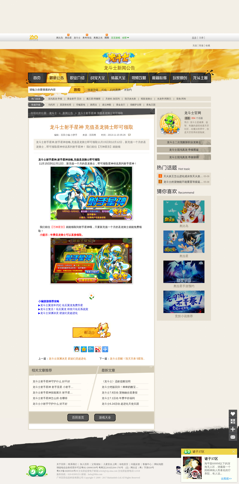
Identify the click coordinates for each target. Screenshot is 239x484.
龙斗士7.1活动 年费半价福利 (118, 398)
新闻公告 (68, 113)
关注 (233, 421)
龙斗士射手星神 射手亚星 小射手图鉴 (54, 386)
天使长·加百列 (112, 98)
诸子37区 (211, 459)
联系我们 (72, 464)
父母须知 (95, 464)
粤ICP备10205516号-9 (67, 471)
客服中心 (147, 464)
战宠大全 (97, 78)
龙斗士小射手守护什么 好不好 (50, 403)
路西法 (93, 104)
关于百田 (61, 464)
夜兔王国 (150, 104)
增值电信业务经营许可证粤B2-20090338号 (77, 467)
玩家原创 (180, 78)
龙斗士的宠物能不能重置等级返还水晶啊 (183, 181)
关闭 (233, 451)
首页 (28, 78)
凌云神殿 (106, 104)
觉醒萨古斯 (135, 104)
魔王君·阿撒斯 (93, 98)
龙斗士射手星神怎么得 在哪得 (50, 398)
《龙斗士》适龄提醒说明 (116, 381)
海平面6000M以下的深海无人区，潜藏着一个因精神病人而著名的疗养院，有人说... (217, 468)
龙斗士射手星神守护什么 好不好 (51, 381)
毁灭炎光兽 (130, 98)
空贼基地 (80, 104)
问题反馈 (135, 464)
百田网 (47, 37)
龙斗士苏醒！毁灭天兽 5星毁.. (127, 358)
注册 (201, 37)
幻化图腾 (115, 89)
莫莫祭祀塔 (65, 104)
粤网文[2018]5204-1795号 (111, 467)
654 (193, 118)
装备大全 (118, 78)
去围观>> (226, 478)
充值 (195, 45)
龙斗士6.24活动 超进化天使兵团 (120, 403)
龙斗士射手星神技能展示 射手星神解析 (54, 392)
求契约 (128, 89)
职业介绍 (77, 78)
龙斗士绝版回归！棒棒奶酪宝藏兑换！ (121, 386)
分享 (233, 429)
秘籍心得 (159, 78)
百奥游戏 (34, 37)
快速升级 (93, 89)
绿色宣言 (123, 464)
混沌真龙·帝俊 (55, 98)
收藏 (208, 45)
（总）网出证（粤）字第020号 (139, 467)
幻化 (104, 89)
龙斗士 (119, 57)
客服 (201, 45)
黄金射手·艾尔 (74, 98)
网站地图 (158, 464)
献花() (89, 332)
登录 (194, 37)
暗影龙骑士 (146, 98)
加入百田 (84, 464)
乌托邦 (51, 104)
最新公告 (56, 78)
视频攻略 (139, 78)
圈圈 (187, 118)
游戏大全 (105, 417)
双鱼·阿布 (181, 98)
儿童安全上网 (110, 464)
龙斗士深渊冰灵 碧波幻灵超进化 (67, 358)
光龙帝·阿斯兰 (164, 98)
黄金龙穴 (120, 104)
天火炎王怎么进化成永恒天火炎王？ (183, 176)
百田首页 (78, 417)
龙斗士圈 (200, 74)
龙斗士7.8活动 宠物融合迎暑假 (119, 392)
